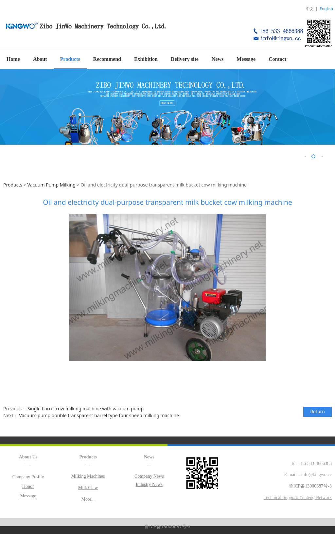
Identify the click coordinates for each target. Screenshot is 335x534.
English (326, 8)
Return (317, 411)
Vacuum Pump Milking (52, 184)
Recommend (107, 59)
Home (13, 59)
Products (70, 59)
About (40, 59)
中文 (310, 8)
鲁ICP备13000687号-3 (168, 526)
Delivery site (185, 59)
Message (246, 59)
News (217, 59)
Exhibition (146, 59)
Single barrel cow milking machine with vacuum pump (85, 408)
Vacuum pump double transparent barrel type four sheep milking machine (99, 415)
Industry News (149, 484)
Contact (277, 59)
